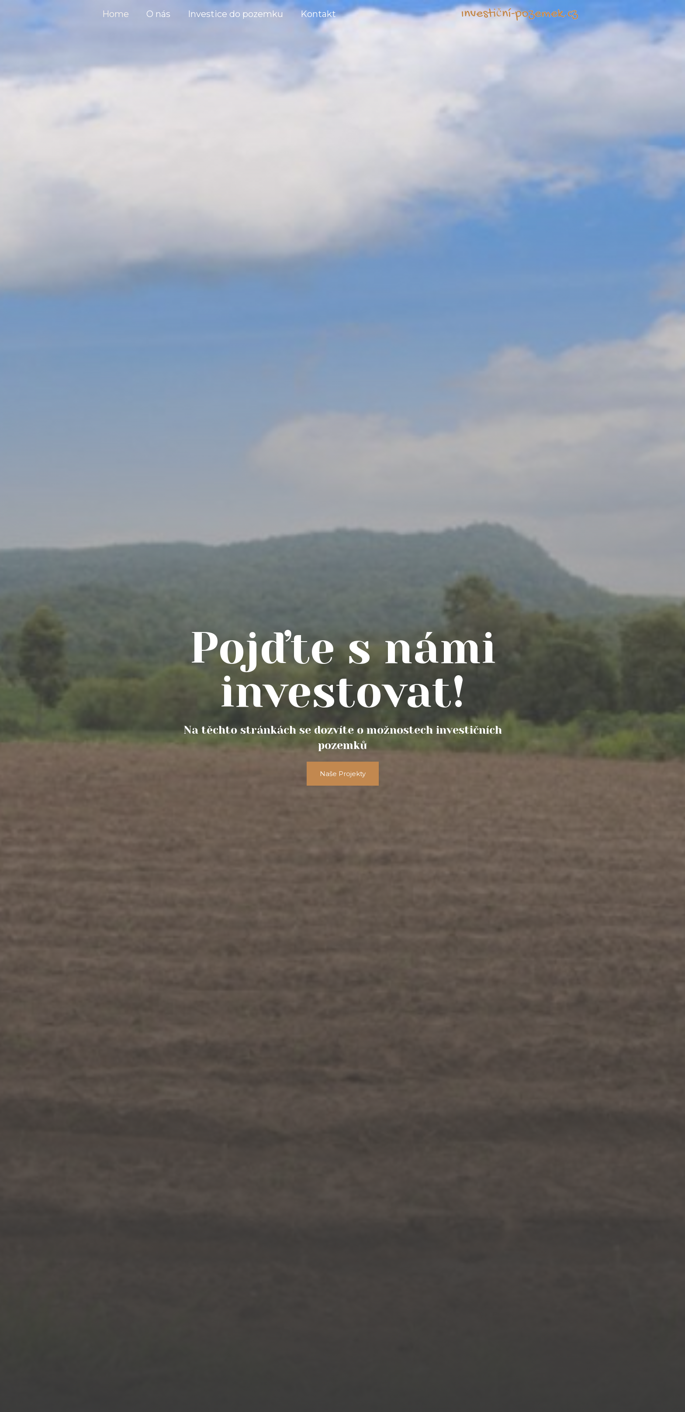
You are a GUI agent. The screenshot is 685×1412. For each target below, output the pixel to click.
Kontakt (318, 14)
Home (115, 14)
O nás (158, 14)
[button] (343, 774)
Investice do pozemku (235, 14)
